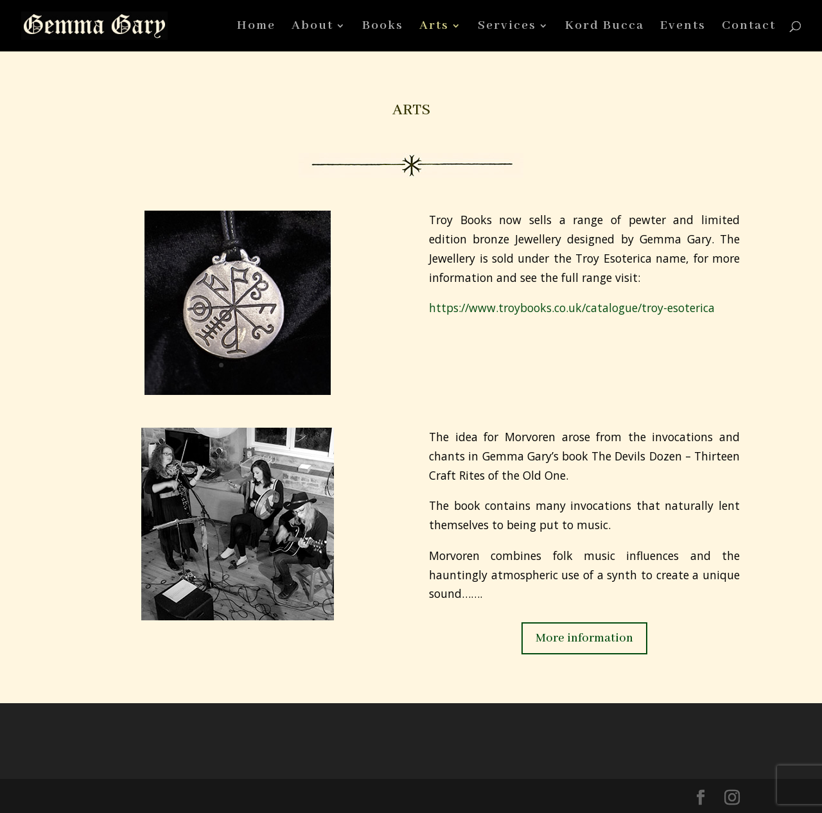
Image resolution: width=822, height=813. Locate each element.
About (312, 27)
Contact (749, 27)
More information (584, 638)
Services (507, 27)
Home (256, 27)
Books (382, 27)
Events (683, 27)
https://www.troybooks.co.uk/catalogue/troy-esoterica (572, 307)
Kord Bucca (604, 27)
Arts (434, 27)
